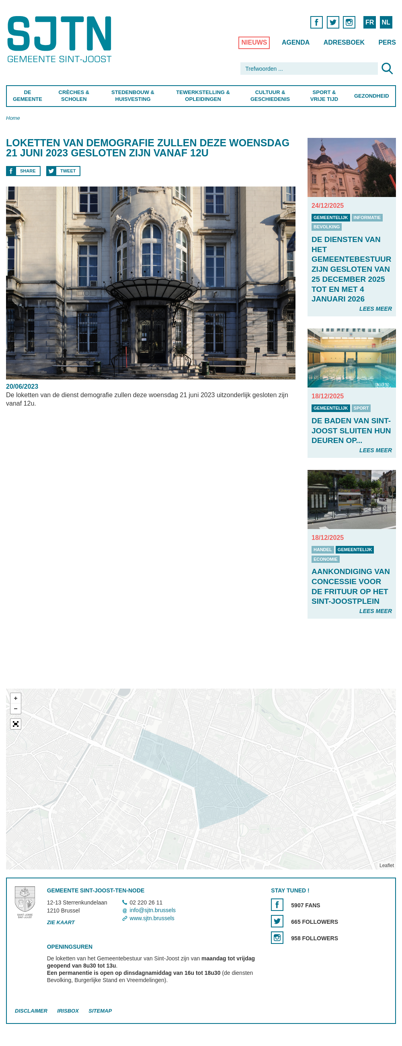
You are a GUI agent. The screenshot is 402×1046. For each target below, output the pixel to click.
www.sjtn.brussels (152, 918)
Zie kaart (61, 922)
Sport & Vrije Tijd (324, 95)
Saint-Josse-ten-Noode (61, 39)
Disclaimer (31, 1011)
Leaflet (386, 865)
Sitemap (100, 1011)
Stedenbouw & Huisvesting (132, 95)
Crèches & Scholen (74, 95)
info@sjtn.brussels (153, 910)
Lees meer (375, 309)
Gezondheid (371, 96)
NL (385, 22)
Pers (387, 42)
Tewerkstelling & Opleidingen (203, 95)
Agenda (296, 42)
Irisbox (67, 1011)
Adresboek (344, 42)
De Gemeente (27, 95)
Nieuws (254, 42)
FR (369, 22)
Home (13, 118)
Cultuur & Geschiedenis (270, 95)
